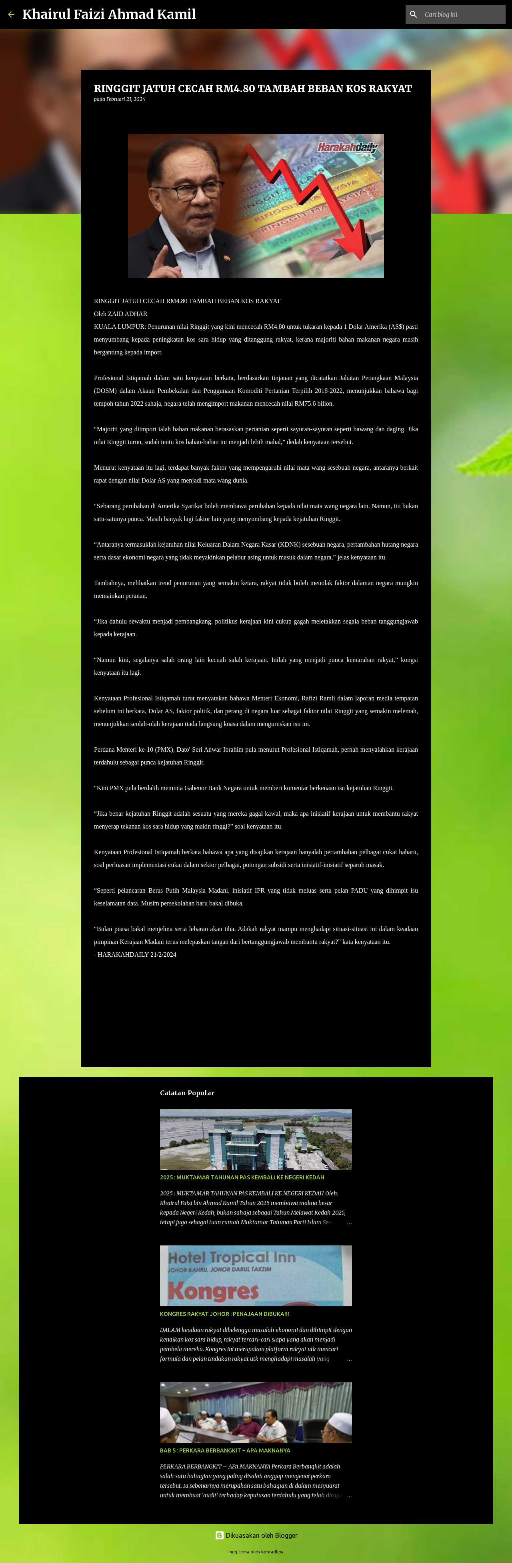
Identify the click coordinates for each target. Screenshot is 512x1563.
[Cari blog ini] (464, 14)
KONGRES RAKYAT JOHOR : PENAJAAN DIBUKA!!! (224, 1314)
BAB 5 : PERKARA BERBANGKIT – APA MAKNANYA (225, 1450)
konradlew (272, 1551)
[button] (99, 115)
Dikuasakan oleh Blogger (256, 1535)
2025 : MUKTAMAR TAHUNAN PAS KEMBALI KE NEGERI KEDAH (242, 1177)
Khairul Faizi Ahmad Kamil (109, 14)
